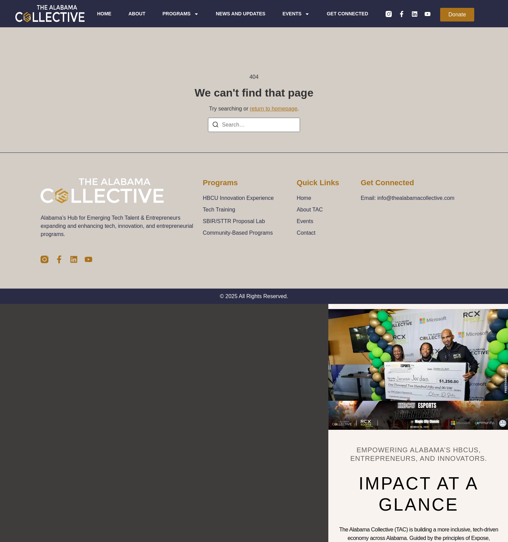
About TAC (310, 210)
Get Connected (347, 13)
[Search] (215, 125)
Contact (306, 233)
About (137, 13)
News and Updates (241, 13)
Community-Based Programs (238, 233)
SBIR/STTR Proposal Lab (234, 221)
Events (296, 14)
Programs (181, 14)
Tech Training (219, 210)
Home (105, 13)
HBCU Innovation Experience (238, 198)
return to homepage (274, 109)
